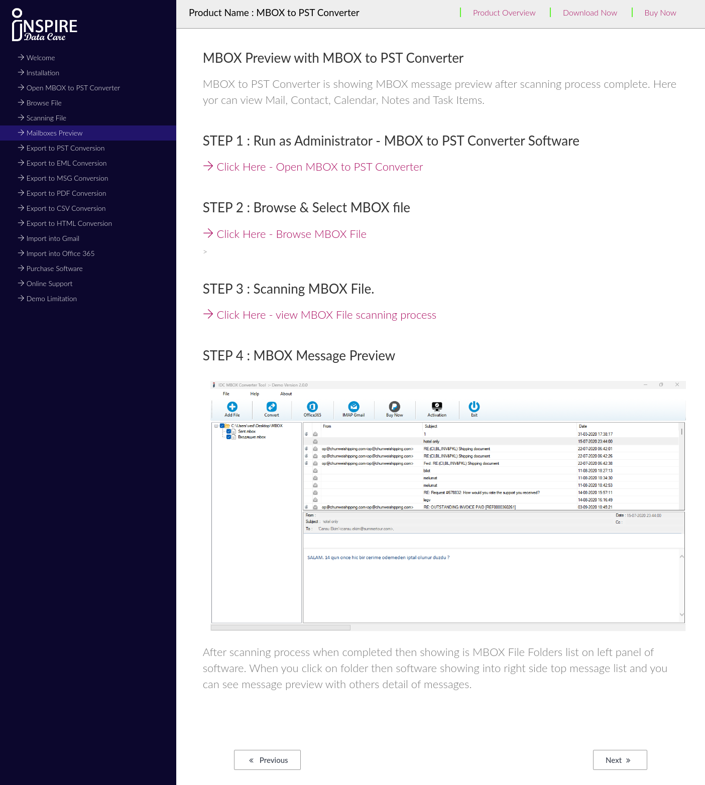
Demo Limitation (47, 298)
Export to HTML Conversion (65, 223)
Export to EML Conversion (62, 163)
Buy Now (661, 12)
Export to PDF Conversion (62, 193)
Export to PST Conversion (61, 148)
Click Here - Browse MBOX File (285, 233)
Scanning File (42, 117)
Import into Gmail (48, 238)
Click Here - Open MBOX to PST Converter (313, 166)
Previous (268, 759)
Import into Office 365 (56, 253)
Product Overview (504, 12)
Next (618, 759)
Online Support (45, 283)
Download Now (590, 12)
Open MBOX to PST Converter (69, 87)
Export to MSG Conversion (63, 178)
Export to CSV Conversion (62, 208)
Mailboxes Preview (50, 132)
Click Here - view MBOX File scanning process (320, 314)
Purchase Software (50, 268)
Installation (38, 72)
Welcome (36, 57)
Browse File (40, 102)
